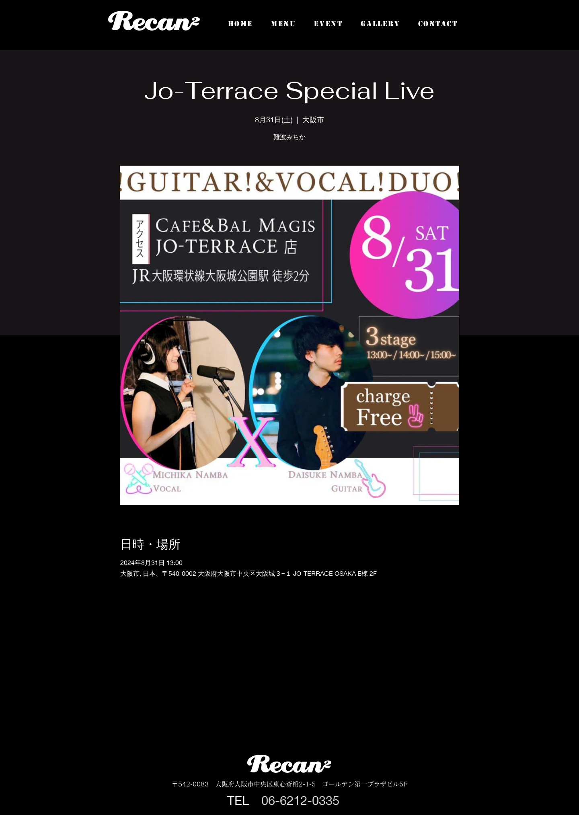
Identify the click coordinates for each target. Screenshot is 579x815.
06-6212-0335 (300, 800)
